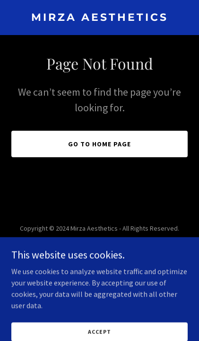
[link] (99, 18)
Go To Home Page (99, 144)
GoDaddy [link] (117, 249)
